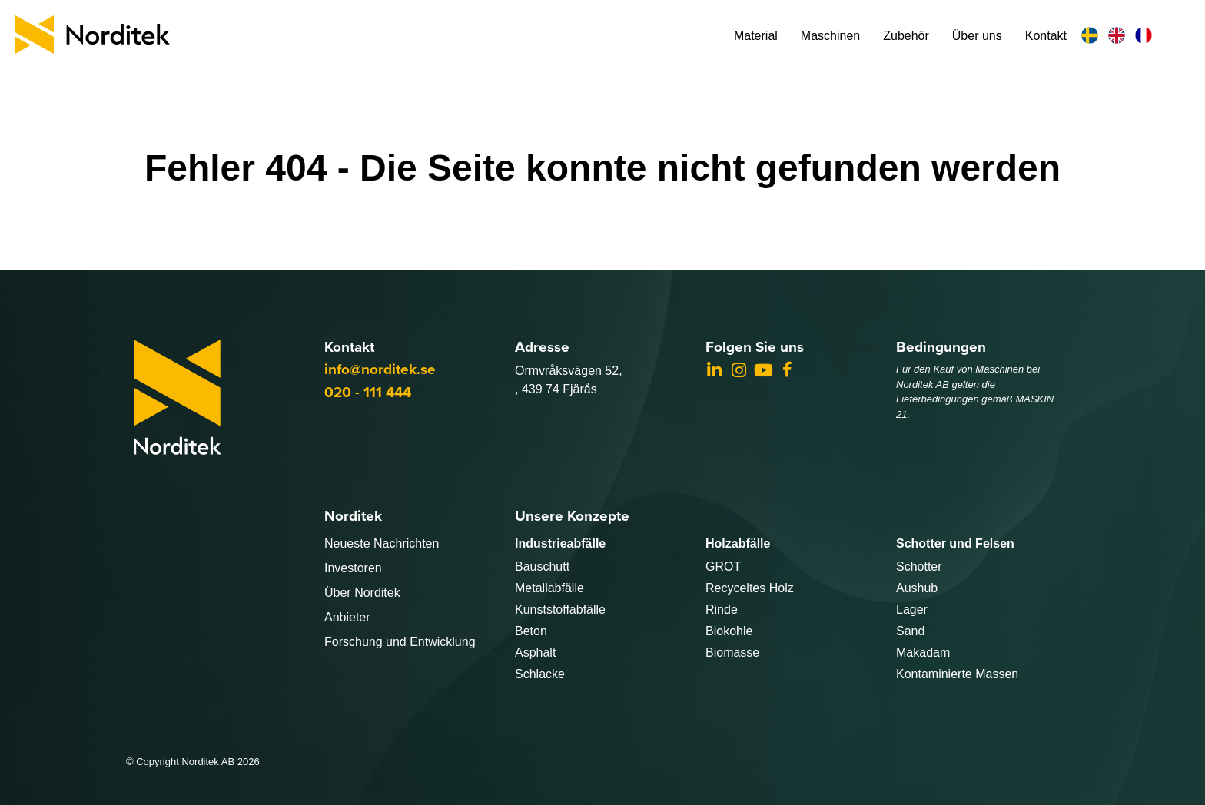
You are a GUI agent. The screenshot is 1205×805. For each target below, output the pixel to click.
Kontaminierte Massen (957, 674)
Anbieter (347, 617)
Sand (910, 631)
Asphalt (535, 652)
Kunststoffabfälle (560, 609)
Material (756, 35)
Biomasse (732, 652)
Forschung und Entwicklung (400, 641)
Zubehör (906, 35)
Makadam (923, 652)
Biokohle (728, 631)
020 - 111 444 (367, 392)
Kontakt (1046, 35)
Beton (531, 631)
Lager (912, 609)
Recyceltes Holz (749, 588)
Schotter (919, 566)
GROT (723, 566)
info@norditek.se (380, 369)
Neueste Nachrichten (381, 543)
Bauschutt (542, 566)
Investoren (353, 568)
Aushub (917, 588)
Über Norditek (362, 592)
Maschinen (830, 35)
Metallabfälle (549, 588)
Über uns (977, 35)
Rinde (721, 609)
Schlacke (540, 674)
